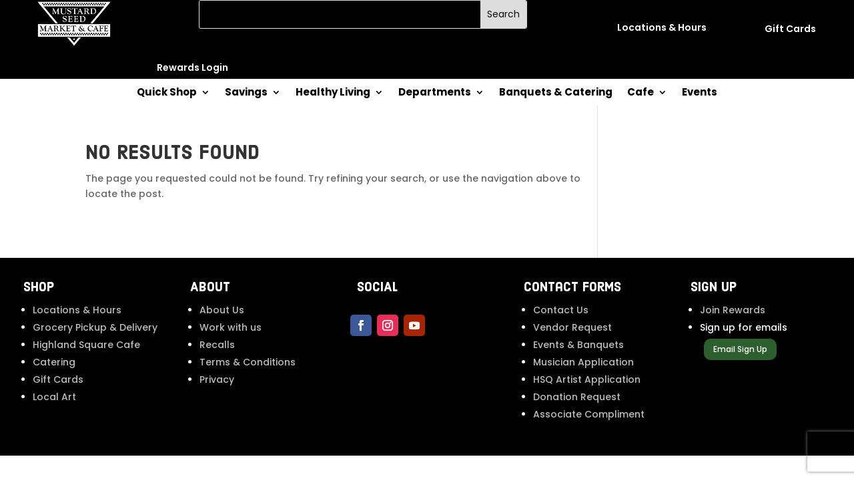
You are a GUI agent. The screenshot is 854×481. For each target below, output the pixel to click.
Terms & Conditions (247, 362)
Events (699, 93)
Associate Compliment (589, 414)
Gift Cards (58, 379)
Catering (54, 362)
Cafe (640, 93)
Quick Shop (167, 93)
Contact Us (560, 310)
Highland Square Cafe (86, 344)
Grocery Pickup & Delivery (95, 327)
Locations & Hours (77, 310)
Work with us (230, 327)
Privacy (216, 379)
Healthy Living (333, 93)
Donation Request (576, 397)
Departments (434, 93)
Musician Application (583, 362)
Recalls (217, 344)
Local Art (54, 397)
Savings (246, 93)
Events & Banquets (578, 344)
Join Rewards (732, 310)
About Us (221, 310)
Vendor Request (572, 327)
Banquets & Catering (555, 93)
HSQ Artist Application (586, 379)
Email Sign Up (740, 349)
